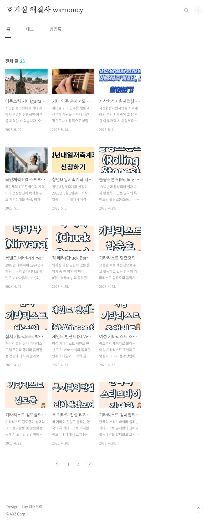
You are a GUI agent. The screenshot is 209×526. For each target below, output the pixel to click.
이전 (57, 464)
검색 (186, 10)
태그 (30, 29)
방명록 (56, 29)
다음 (89, 464)
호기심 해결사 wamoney (44, 10)
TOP (198, 508)
